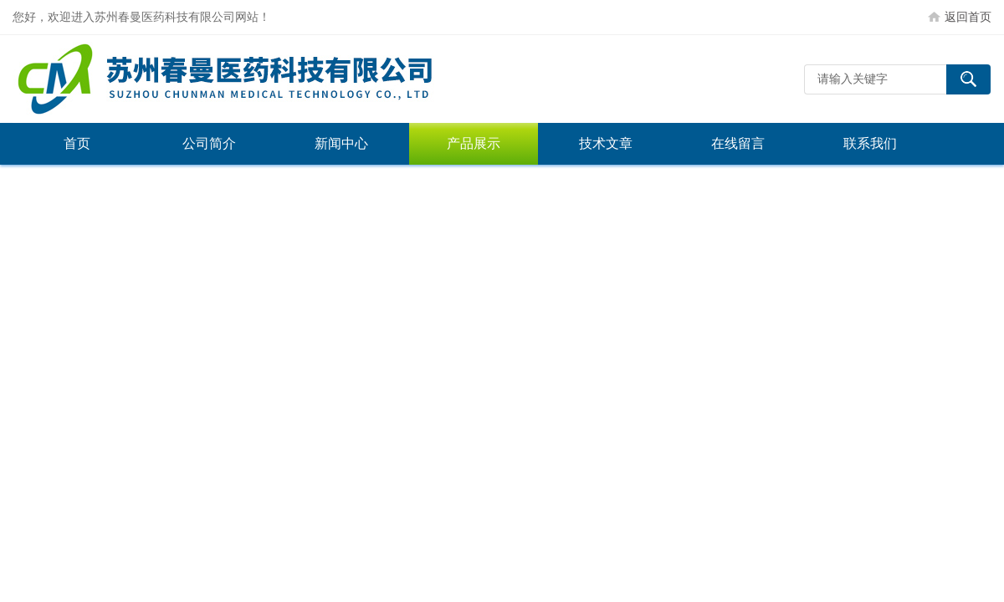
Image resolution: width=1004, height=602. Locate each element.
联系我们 (870, 143)
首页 (77, 143)
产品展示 (473, 143)
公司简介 (209, 143)
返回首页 (968, 16)
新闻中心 (341, 143)
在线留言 (738, 143)
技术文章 (606, 143)
